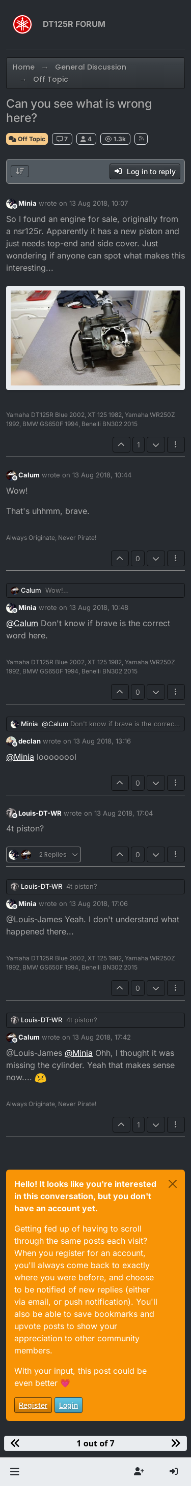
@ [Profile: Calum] (22, 623)
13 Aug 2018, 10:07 (98, 203)
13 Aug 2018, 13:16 (102, 741)
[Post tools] (176, 445)
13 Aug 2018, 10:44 (101, 475)
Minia (27, 203)
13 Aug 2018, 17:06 (98, 903)
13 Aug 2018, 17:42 (101, 1037)
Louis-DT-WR (40, 813)
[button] (14, 1472)
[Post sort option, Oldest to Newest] (20, 171)
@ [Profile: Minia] (20, 757)
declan (29, 741)
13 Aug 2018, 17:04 (123, 813)
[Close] (172, 1184)
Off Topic (27, 139)
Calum (29, 475)
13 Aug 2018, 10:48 (98, 607)
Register (33, 1405)
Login (68, 1405)
